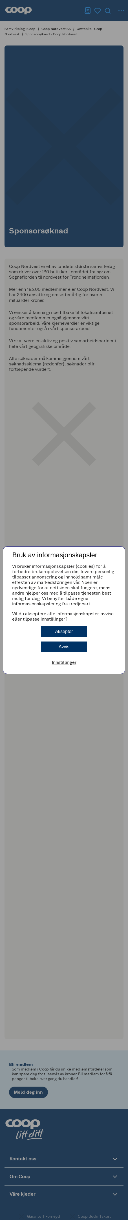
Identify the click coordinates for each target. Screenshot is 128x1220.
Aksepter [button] (64, 631)
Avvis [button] (64, 646)
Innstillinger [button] (64, 662)
